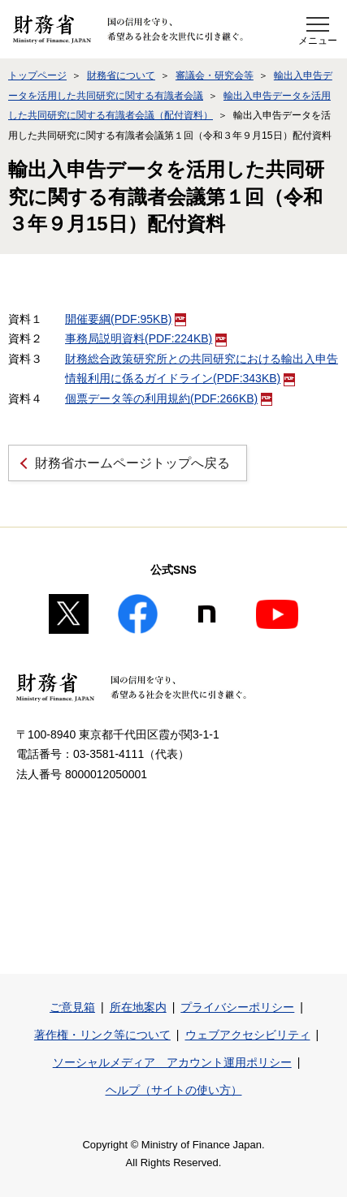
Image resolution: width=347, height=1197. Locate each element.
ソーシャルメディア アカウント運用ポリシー (172, 1062)
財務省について (121, 75)
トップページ (37, 75)
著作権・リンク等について (102, 1034)
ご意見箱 (72, 1007)
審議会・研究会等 (215, 75)
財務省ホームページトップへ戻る (132, 463)
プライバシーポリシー (237, 1007)
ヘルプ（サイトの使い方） (174, 1089)
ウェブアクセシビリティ (247, 1034)
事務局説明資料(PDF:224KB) (146, 338)
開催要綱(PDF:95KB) (125, 318)
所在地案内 (138, 1007)
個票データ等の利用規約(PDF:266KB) (168, 398)
